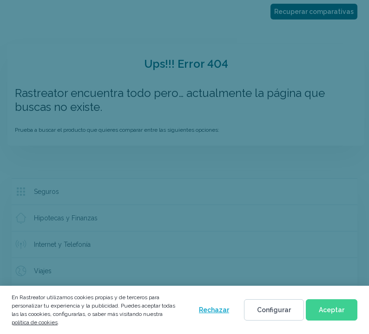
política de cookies (35, 322)
